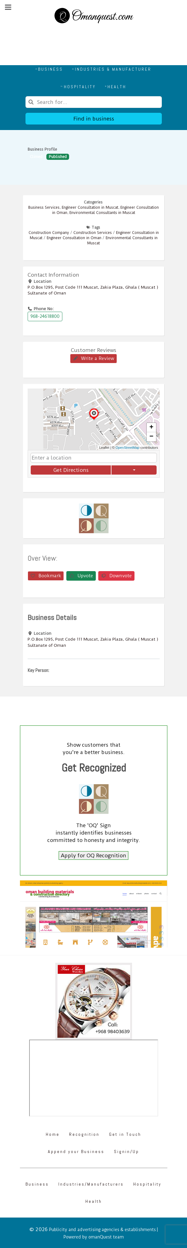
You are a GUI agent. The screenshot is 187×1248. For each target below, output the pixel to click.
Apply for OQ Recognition (93, 855)
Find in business (93, 119)
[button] (151, 427)
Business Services (44, 207)
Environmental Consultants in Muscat (102, 213)
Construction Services (92, 233)
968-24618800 (45, 316)
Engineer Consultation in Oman (74, 238)
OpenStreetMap (127, 447)
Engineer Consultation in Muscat (90, 207)
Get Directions (70, 470)
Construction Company (49, 233)
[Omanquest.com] (94, 17)
